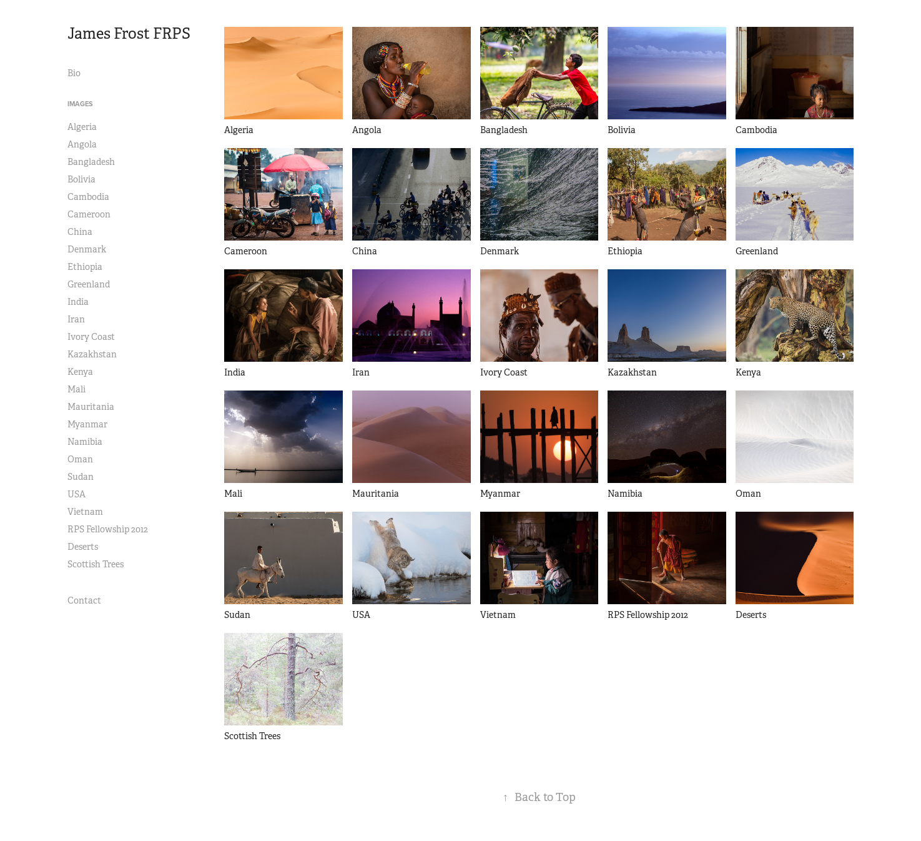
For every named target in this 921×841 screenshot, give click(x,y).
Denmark (86, 249)
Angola (82, 144)
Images (80, 104)
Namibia (84, 441)
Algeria (82, 126)
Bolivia (81, 179)
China (79, 231)
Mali (76, 389)
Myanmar (87, 424)
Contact (84, 600)
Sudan (80, 476)
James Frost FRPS (128, 33)
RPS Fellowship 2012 (107, 529)
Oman (80, 459)
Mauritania (90, 406)
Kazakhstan (92, 354)
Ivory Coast (91, 336)
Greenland (88, 284)
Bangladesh (91, 161)
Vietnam (85, 511)
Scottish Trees (95, 564)
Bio (74, 73)
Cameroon (89, 214)
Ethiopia (84, 266)
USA (76, 494)
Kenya (80, 371)
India (78, 301)
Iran (76, 319)
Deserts (82, 546)
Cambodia (88, 196)
